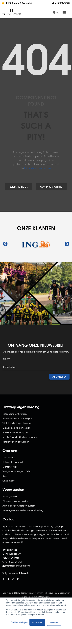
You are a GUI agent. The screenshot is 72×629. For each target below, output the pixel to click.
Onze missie (8, 480)
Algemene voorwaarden (15, 501)
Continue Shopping (51, 186)
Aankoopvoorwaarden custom (18, 505)
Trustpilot (27, 2)
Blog (4, 476)
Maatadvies (8, 457)
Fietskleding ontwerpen (14, 413)
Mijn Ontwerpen (62, 2)
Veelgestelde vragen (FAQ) (16, 471)
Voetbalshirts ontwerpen (15, 432)
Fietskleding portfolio (13, 462)
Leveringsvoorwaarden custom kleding (22, 510)
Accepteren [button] (37, 622)
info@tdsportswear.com (37, 168)
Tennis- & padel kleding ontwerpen (20, 437)
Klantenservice (10, 466)
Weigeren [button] (54, 622)
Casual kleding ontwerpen (16, 427)
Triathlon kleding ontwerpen (17, 423)
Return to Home (19, 186)
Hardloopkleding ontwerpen (17, 418)
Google (15, 2)
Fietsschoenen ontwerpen (15, 441)
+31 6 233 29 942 (13, 561)
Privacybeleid (9, 496)
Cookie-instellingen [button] (19, 622)
